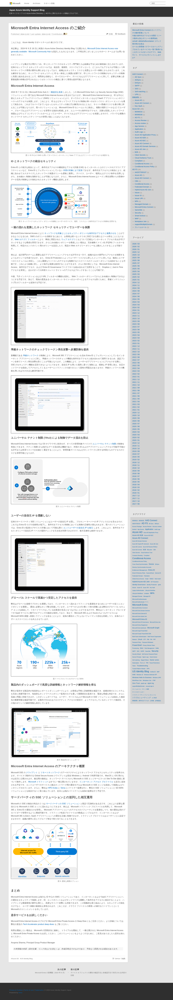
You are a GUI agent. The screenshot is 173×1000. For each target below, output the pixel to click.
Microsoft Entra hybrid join (139, 628)
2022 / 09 (135, 354)
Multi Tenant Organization (154, 636)
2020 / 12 (135, 413)
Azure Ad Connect (137, 549)
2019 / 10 (135, 448)
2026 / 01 (135, 249)
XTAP (153, 680)
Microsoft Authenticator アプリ (140, 602)
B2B (136, 152)
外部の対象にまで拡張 (73, 170)
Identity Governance (138, 584)
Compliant (138, 161)
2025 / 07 (135, 263)
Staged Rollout (145, 660)
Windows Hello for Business (141, 677)
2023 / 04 (135, 335)
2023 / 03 (135, 338)
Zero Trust (136, 683)
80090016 (138, 112)
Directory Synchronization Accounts (141, 567)
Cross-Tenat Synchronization (140, 564)
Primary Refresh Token (149, 645)
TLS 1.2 (142, 663)
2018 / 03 (135, 487)
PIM (148, 639)
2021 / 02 (135, 407)
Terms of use (28, 990)
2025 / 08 (135, 260)
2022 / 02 (135, 374)
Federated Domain (142, 187)
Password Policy (136, 642)
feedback (121, 34)
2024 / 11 (135, 285)
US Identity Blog (27, 959)
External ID (158, 573)
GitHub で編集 (120, 959)
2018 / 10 (135, 468)
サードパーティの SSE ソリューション (63, 804)
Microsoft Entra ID (139, 619)
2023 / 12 (135, 313)
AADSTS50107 (140, 172)
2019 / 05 (135, 457)
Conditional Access (142, 164)
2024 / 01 (135, 310)
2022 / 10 (135, 352)
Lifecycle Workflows (137, 593)
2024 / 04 (135, 302)
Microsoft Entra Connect (144, 207)
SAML (157, 648)
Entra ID (151, 570)
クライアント (32, 772)
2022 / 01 (135, 377)
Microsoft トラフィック (38, 782)
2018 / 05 (135, 482)
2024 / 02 (135, 307)
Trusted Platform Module (138, 668)
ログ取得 (154, 697)
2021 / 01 (135, 410)
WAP (137, 219)
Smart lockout (140, 216)
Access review (140, 123)
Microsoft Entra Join (155, 622)
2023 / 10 (135, 318)
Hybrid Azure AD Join (143, 190)
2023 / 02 (135, 341)
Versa (63, 788)
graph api (143, 683)
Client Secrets (140, 155)
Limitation (146, 593)
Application (139, 129)
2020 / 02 (135, 437)
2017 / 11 (135, 498)
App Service (139, 126)
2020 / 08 (135, 421)
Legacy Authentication (138, 590)
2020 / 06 (135, 426)
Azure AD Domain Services (145, 146)
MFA (136, 201)
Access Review (140, 120)
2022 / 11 (135, 349)
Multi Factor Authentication (139, 636)
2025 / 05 (135, 269)
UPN (136, 94)
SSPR (142, 651)
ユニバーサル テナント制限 (104, 444)
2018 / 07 (135, 476)
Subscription (135, 663)
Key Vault (138, 106)
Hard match (158, 578)
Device (151, 564)
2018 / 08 (135, 473)
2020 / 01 (135, 440)
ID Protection (155, 581)
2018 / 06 (135, 479)
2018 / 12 (135, 462)
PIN (151, 639)
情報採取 (135, 97)
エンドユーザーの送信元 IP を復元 (78, 528)
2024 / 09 (135, 288)
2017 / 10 (135, 501)
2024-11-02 (46, 34)
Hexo (20, 993)
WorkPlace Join (137, 680)
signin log (151, 683)
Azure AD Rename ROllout (150, 547)
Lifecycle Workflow (150, 590)
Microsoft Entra (140, 605)
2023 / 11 (135, 316)
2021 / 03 (135, 404)
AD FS (137, 117)
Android (134, 529)
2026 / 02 (135, 247)
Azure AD (15, 959)
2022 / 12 (135, 346)
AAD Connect (137, 74)
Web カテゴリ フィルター (26, 239)
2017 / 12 (135, 496)
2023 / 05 (135, 332)
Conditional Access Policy (144, 166)
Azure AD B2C (140, 141)
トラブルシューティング (141, 698)
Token (134, 665)
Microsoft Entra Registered (139, 625)
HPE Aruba (53, 788)
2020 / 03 (135, 435)
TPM (147, 663)
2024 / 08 (135, 291)
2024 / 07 (135, 294)
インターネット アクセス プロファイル (96, 782)
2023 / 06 (135, 330)
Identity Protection (152, 584)
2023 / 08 (135, 324)
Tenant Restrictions (154, 663)
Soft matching (140, 92)
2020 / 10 (135, 415)
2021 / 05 (135, 399)
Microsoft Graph (153, 628)
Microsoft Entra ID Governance (140, 622)
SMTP (137, 86)
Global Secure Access (138, 578)
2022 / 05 (135, 365)
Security (138, 213)
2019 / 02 (135, 460)
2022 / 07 (135, 360)
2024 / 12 (135, 282)
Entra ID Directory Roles (138, 573)
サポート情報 (49, 3)
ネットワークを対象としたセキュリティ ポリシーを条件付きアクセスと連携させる (80, 233)
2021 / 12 (135, 379)
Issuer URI (139, 198)
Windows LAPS (157, 677)
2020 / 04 (135, 432)
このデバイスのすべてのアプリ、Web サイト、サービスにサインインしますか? (146, 55)
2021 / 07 (135, 393)
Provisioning (135, 648)
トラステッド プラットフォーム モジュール (144, 695)
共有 (111, 34)
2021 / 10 (135, 385)
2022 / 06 (135, 363)
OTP (144, 639)
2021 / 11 (135, 382)
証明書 (152, 700)
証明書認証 (158, 700)
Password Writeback (147, 642)
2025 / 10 (135, 255)
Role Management (149, 648)
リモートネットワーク (50, 772)
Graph (146, 578)
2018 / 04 (135, 485)
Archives (36, 3)
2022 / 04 (135, 368)
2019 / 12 (135, 443)
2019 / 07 (135, 454)
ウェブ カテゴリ (68, 239)
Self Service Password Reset (149, 654)
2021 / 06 (135, 396)
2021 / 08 (135, 390)
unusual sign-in (150, 686)
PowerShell (137, 645)
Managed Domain (141, 204)
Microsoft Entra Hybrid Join (139, 616)
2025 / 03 (135, 274)
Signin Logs (145, 657)
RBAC (141, 648)
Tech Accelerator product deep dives (38, 924)
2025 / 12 (135, 252)
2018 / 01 (135, 493)
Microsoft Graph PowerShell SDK (141, 633)
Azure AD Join (140, 149)
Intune (137, 193)
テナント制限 (145, 689)
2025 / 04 (135, 271)
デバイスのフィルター (138, 692)
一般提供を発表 (56, 92)
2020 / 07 (135, 424)
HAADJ (152, 578)
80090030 (138, 115)
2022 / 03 (135, 371)
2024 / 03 (135, 305)
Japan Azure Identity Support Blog (26, 10)
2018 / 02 (135, 490)
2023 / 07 (135, 327)
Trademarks (39, 990)
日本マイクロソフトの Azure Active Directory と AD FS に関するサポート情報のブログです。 (44, 13)
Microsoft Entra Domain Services (141, 610)
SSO (136, 89)
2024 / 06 (135, 296)
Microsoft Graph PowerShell (139, 631)
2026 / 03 (135, 244)
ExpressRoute (150, 573)
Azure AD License (137, 547)
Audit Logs (139, 132)
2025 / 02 (135, 277)
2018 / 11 (135, 465)
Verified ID (153, 671)
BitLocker (149, 549)
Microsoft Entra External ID (139, 613)
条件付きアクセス (144, 700)
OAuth (140, 639)
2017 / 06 (135, 504)
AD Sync (138, 77)
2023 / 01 (135, 343)
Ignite (159, 584)
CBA (136, 181)
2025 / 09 (135, 258)
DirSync (138, 83)
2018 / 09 (135, 471)
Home (26, 3)
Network (134, 639)
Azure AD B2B (140, 138)
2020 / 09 (135, 418)
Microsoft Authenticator (139, 599)
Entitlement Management (139, 570)
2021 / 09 (135, 388)
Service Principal (136, 657)
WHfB (133, 674)
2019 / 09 (135, 451)
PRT (154, 639)
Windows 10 (140, 674)
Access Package (137, 526)
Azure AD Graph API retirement (140, 544)
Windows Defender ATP (150, 674)
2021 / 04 (135, 401)
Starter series (154, 660)
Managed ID (146, 596)
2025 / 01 (135, 280)
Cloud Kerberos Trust (143, 158)
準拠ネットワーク (30, 355)
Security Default (136, 654)
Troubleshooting (142, 666)
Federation (147, 576)
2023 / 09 (135, 321)
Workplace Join (140, 221)
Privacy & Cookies (16, 990)
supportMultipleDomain (143, 224)
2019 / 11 (135, 446)
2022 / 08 (135, 357)
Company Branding (137, 555)
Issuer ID (138, 195)
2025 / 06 (135, 266)
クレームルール (140, 227)
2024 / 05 (135, 299)
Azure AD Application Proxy (145, 135)
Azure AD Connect (142, 103)
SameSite (138, 210)
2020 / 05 (135, 429)
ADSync (138, 80)
